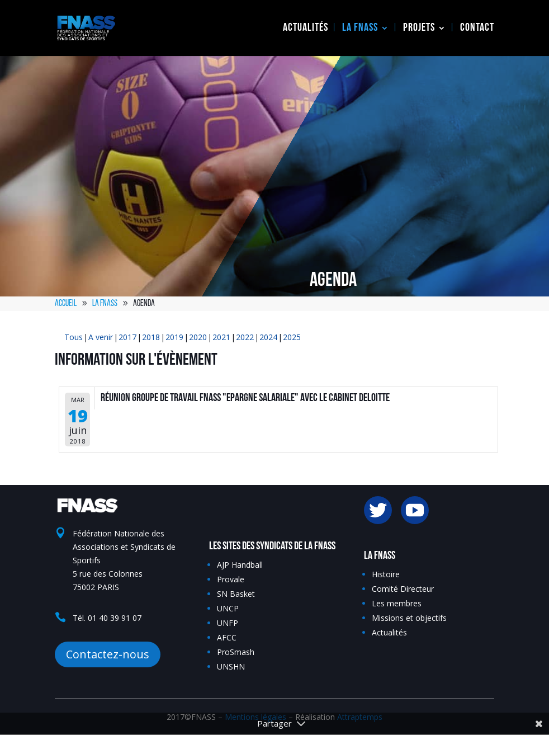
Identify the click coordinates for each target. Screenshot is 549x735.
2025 (292, 337)
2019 (174, 337)
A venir (100, 337)
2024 (268, 337)
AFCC (226, 637)
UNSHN (231, 666)
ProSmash (235, 652)
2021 (221, 337)
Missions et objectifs (409, 618)
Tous (73, 337)
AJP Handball (240, 564)
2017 (127, 337)
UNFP (227, 623)
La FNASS (360, 28)
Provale (230, 579)
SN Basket (236, 593)
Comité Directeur (403, 588)
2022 (245, 337)
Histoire (386, 574)
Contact (477, 28)
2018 (151, 337)
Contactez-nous (107, 654)
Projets (419, 28)
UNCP (228, 608)
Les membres (397, 603)
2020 (198, 337)
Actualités (305, 28)
